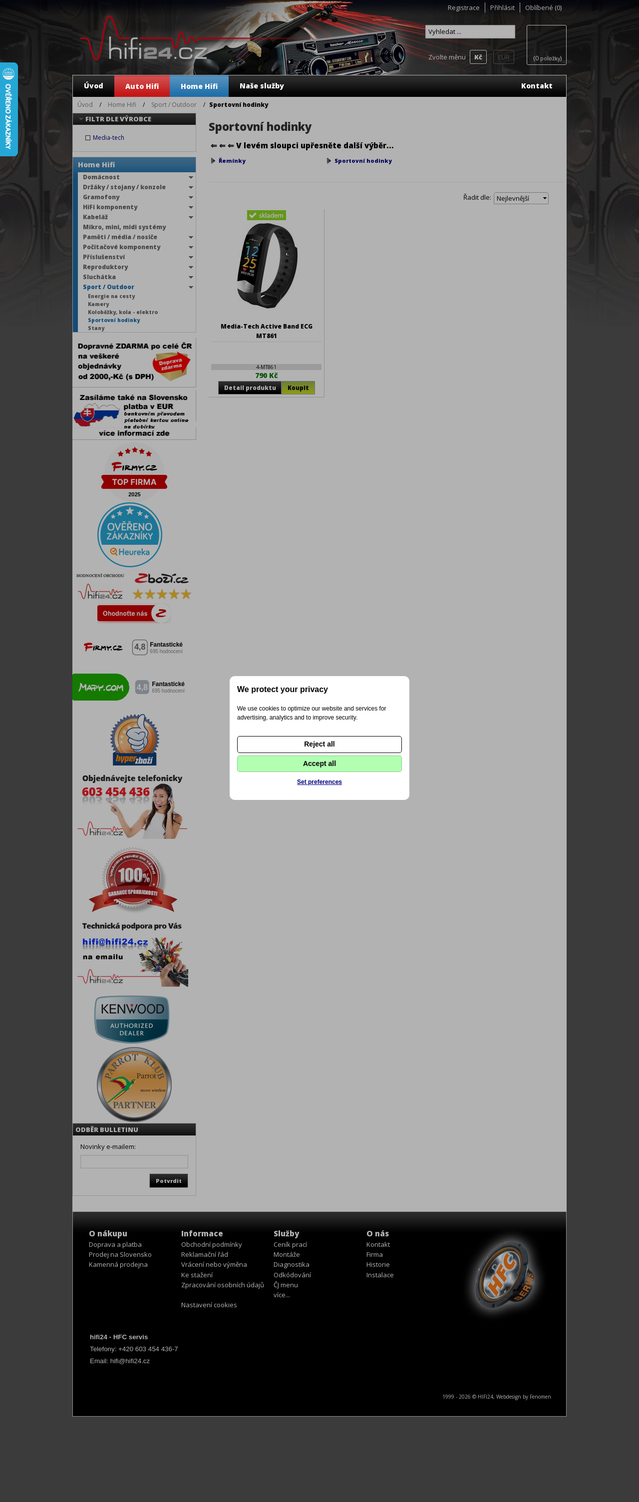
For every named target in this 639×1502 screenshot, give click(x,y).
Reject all (319, 744)
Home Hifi (199, 86)
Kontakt (537, 85)
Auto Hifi (142, 86)
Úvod (93, 85)
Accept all (319, 763)
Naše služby (262, 85)
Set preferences (319, 781)
